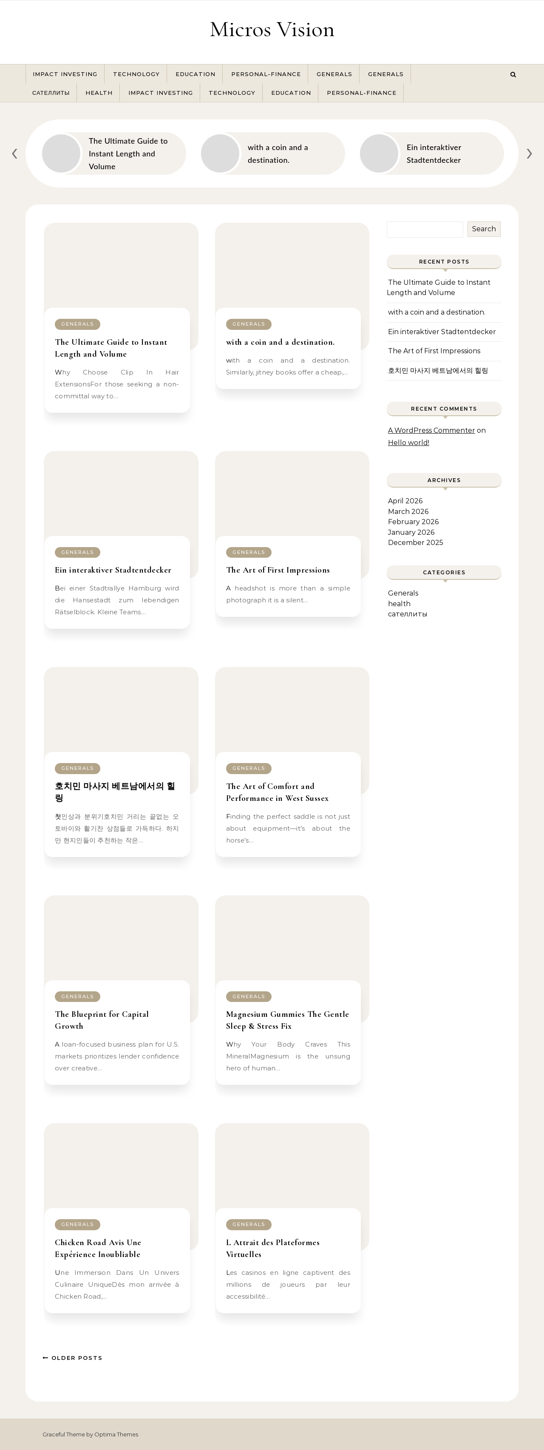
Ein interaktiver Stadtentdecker (113, 570)
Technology (136, 74)
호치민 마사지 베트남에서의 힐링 (438, 370)
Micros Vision (272, 29)
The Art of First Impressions (278, 570)
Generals (334, 74)
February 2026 (413, 522)
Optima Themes (116, 1434)
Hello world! (408, 443)
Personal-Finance (266, 74)
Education (195, 74)
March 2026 (408, 512)
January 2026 (411, 532)
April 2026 (405, 501)
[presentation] (14, 151)
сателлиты (51, 92)
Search (484, 229)
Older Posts (72, 1357)
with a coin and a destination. (280, 342)
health (99, 92)
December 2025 (415, 543)
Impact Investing (65, 74)
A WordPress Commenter (431, 430)
